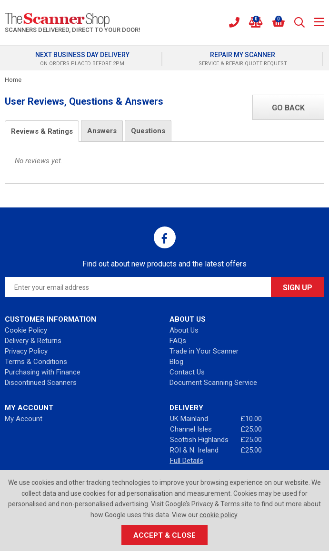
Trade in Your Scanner (204, 351)
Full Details (186, 460)
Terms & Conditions (36, 361)
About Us (184, 330)
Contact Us (187, 372)
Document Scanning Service (213, 382)
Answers (102, 131)
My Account (23, 418)
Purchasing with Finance (42, 372)
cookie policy (218, 515)
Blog (176, 361)
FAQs (177, 340)
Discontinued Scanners (41, 382)
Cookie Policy (26, 330)
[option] (84, 59)
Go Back (288, 107)
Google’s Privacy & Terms (202, 504)
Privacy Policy (26, 351)
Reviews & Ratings (42, 131)
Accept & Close (164, 535)
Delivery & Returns (33, 340)
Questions (148, 131)
